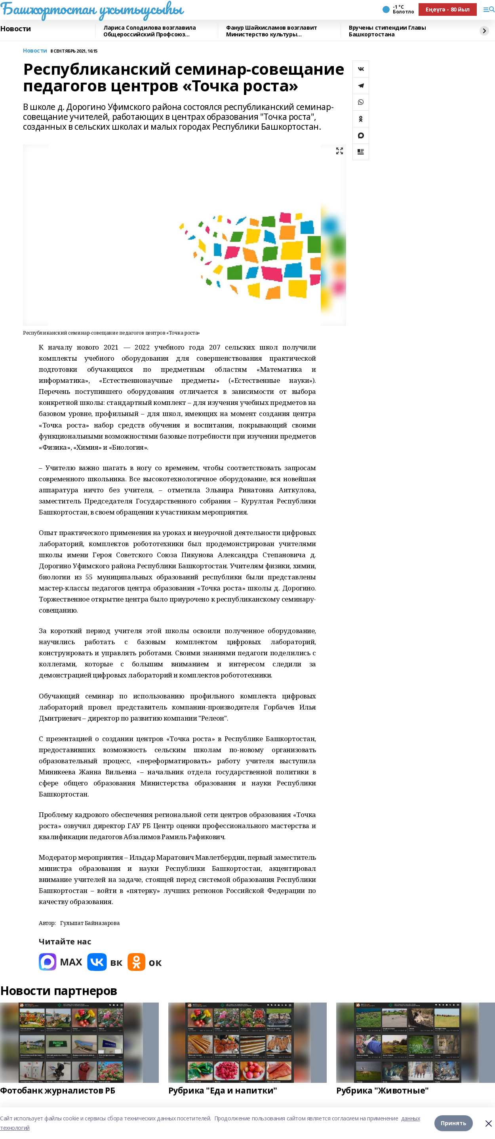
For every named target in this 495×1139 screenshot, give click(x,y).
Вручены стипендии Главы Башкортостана (387, 31)
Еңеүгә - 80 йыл (448, 9)
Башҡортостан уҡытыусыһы (91, 8)
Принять (453, 1123)
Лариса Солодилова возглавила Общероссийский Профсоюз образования (149, 31)
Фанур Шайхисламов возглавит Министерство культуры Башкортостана (271, 31)
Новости (15, 29)
